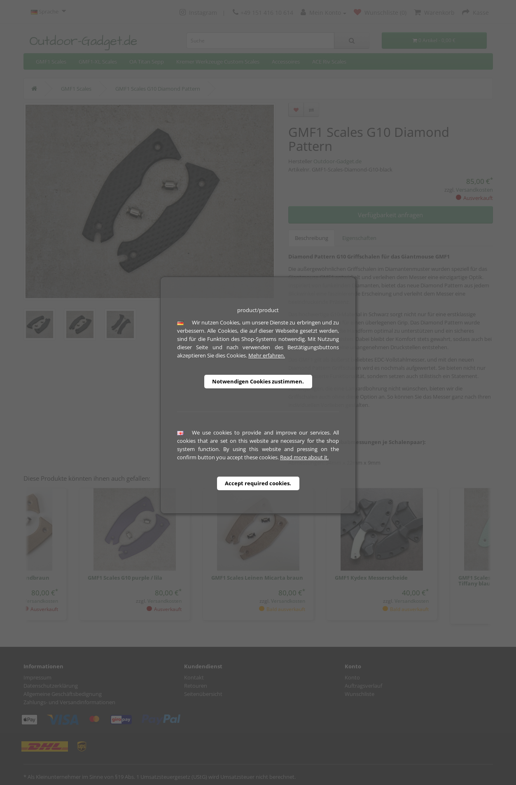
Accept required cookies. (258, 483)
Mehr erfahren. (266, 355)
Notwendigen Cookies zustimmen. (258, 381)
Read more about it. (304, 457)
